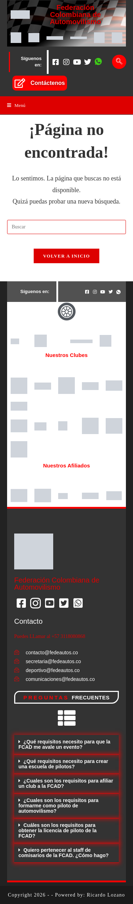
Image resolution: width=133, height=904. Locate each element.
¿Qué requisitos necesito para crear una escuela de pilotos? (63, 763)
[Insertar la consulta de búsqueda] (66, 227)
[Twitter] (87, 61)
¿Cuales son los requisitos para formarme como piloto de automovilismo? (58, 805)
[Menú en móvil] (16, 105)
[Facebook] (55, 61)
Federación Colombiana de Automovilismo (75, 15)
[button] (66, 744)
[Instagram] (66, 61)
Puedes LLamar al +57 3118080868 (49, 636)
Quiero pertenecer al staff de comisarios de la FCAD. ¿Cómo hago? (63, 852)
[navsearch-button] (119, 62)
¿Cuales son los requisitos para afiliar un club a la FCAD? (65, 783)
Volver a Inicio (66, 256)
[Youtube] (77, 61)
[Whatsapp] (98, 61)
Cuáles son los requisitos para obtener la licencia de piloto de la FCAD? (57, 830)
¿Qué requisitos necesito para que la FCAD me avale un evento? (64, 744)
